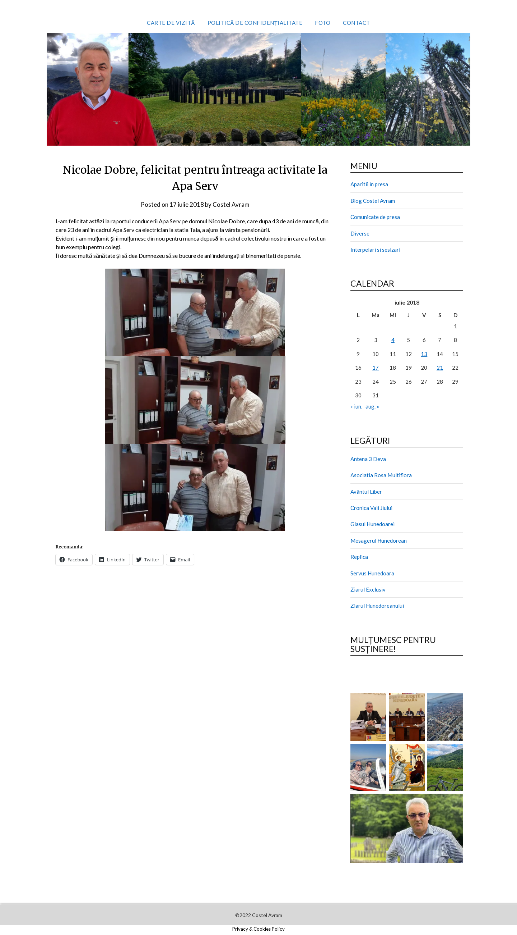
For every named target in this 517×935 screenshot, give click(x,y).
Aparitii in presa (369, 184)
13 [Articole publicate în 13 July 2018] (424, 354)
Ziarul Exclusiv (368, 589)
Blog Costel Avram (372, 200)
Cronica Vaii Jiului (371, 508)
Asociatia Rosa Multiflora (381, 475)
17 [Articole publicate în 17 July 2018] (375, 367)
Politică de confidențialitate (255, 22)
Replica (359, 556)
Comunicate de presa (375, 217)
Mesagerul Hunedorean (378, 540)
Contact (356, 22)
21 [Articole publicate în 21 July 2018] (440, 367)
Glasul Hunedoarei (372, 524)
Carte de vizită (171, 22)
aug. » (372, 406)
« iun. (356, 406)
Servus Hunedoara (372, 573)
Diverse (359, 233)
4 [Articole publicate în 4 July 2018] (393, 340)
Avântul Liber (366, 491)
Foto (322, 22)
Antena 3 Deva (368, 459)
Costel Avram (231, 204)
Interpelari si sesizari (375, 249)
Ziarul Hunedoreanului (377, 605)
